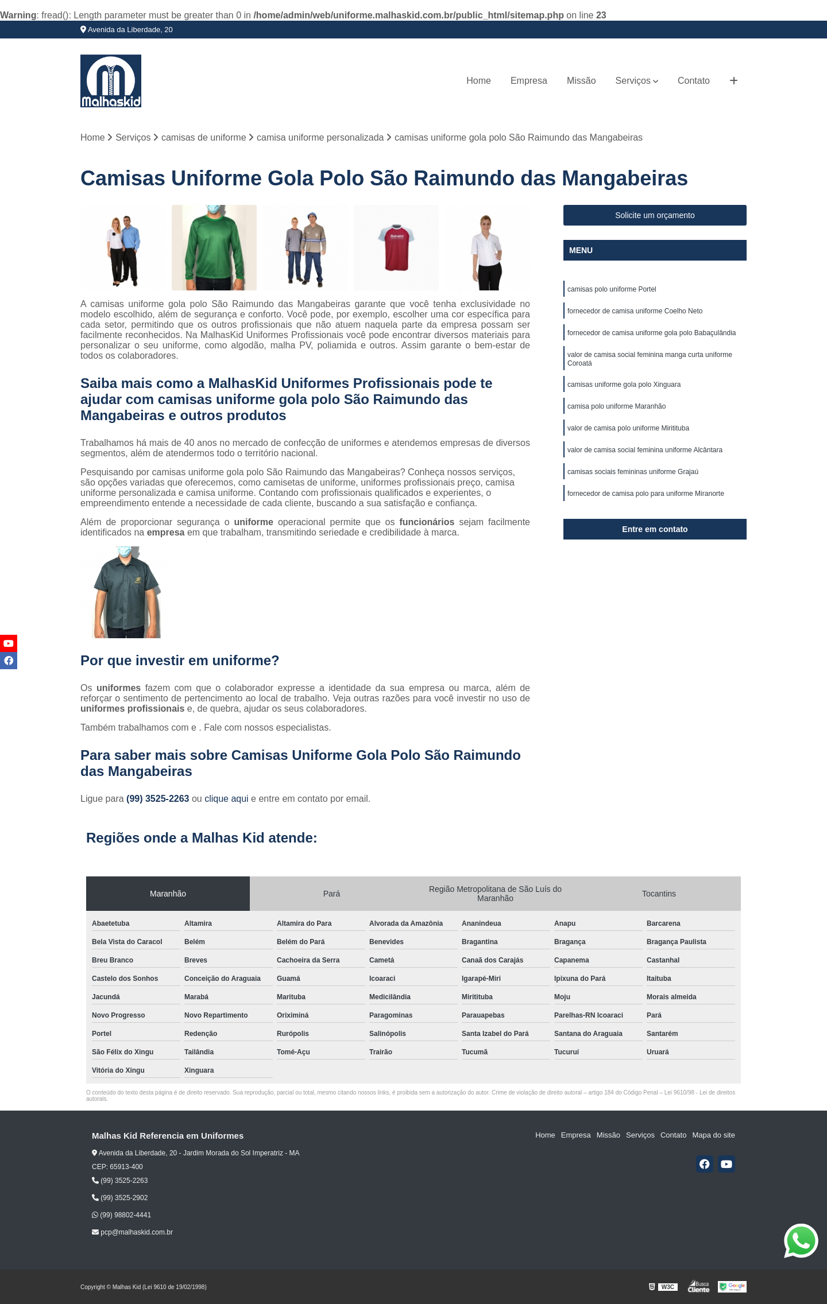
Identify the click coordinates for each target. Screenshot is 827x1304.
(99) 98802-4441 (121, 1215)
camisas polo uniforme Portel (611, 289)
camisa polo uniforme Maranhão (616, 406)
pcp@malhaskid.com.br (132, 1232)
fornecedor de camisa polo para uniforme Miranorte (645, 494)
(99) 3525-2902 (120, 1198)
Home (478, 81)
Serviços (633, 81)
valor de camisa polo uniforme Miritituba (628, 428)
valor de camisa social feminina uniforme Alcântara (644, 450)
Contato (694, 81)
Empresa (529, 81)
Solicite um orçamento (655, 215)
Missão (581, 81)
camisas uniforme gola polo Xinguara (624, 385)
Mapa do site (713, 1135)
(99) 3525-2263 (159, 799)
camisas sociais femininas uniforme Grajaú (632, 472)
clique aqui (226, 799)
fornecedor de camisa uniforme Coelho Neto (634, 311)
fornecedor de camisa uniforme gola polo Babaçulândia (651, 333)
